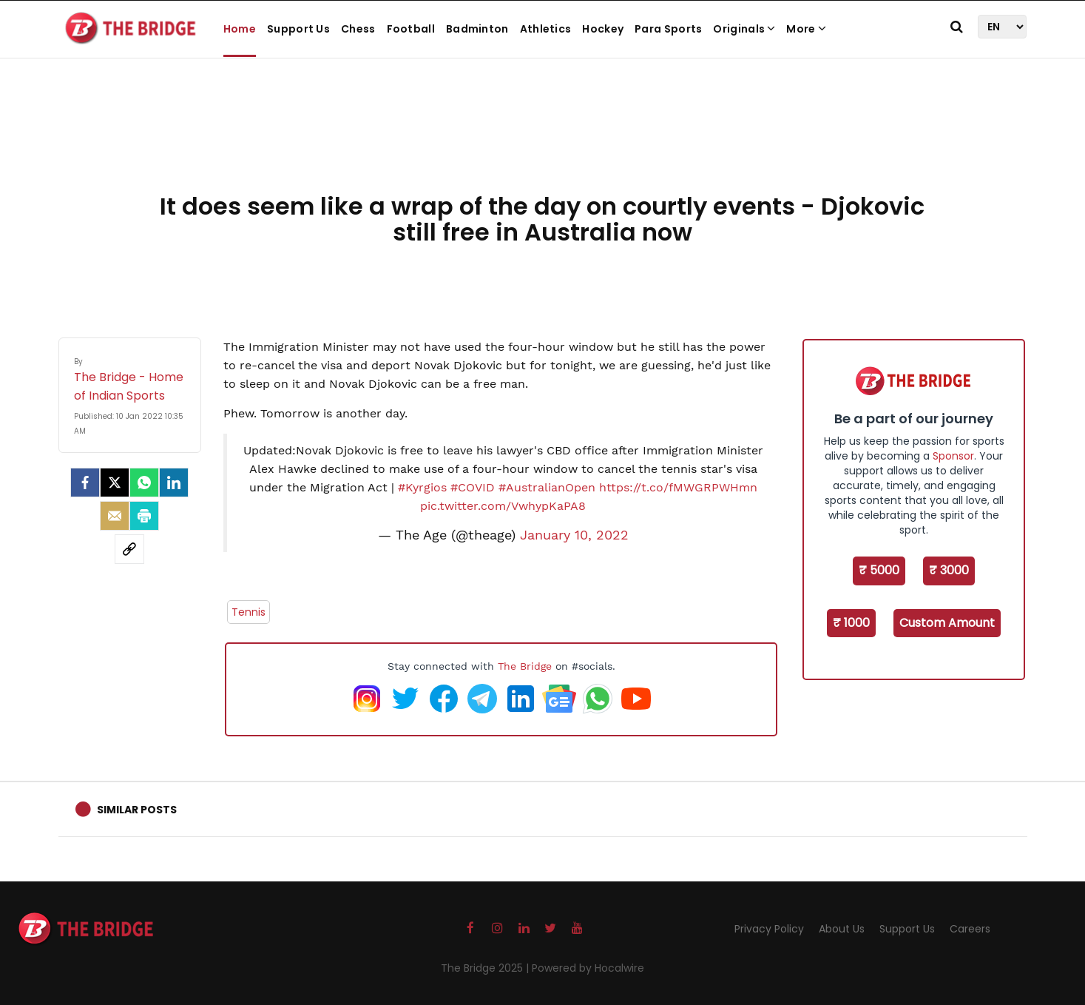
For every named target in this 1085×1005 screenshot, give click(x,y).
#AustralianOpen (546, 487)
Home (239, 28)
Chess (358, 28)
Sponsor (953, 455)
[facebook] (85, 482)
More (806, 28)
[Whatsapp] (144, 482)
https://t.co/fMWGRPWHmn (678, 487)
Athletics (546, 28)
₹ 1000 (851, 622)
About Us (842, 928)
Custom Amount (947, 622)
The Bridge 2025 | (486, 968)
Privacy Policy (769, 928)
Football (411, 28)
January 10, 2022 (574, 535)
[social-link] (129, 549)
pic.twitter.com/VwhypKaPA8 (503, 506)
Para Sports (668, 28)
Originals (744, 28)
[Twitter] (114, 482)
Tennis (248, 612)
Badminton (477, 28)
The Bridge (525, 666)
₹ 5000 (879, 570)
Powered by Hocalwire (588, 968)
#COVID (472, 487)
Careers (970, 928)
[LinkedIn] (174, 482)
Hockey (602, 28)
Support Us (298, 28)
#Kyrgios (422, 487)
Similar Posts (137, 809)
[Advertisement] (543, 141)
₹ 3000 (949, 570)
